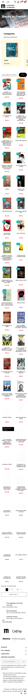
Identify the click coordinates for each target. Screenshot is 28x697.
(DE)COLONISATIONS (21, 280)
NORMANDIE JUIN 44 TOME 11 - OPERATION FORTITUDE (7, 281)
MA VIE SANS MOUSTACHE (7, 234)
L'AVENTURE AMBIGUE (21, 140)
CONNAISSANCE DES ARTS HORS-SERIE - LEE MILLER (21, 440)
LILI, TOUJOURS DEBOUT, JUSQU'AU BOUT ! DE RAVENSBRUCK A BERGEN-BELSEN (7, 442)
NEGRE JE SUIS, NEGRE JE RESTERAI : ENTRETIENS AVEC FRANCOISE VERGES (21, 395)
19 (17, 589)
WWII (6, 60)
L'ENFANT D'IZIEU (7, 417)
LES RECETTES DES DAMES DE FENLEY (21, 577)
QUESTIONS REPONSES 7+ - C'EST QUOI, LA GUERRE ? (6, 349)
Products (4, 647)
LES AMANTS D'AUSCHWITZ (7, 511)
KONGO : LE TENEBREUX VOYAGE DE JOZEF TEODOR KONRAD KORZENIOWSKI (21, 118)
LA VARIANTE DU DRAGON (21, 372)
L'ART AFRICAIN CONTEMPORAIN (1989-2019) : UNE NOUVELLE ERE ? (21, 93)
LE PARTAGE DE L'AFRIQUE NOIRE (21, 256)
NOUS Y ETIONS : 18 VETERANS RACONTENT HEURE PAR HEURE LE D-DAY (21, 349)
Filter (22, 75)
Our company (5, 650)
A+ (8, 2)
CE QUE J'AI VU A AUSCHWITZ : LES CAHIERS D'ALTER (21, 465)
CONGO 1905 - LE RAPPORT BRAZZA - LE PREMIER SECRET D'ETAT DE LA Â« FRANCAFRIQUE (7, 143)
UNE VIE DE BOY (21, 302)
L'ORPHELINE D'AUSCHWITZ (7, 555)
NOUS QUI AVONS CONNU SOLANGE (21, 533)
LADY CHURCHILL (21, 233)
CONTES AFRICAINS (7, 211)
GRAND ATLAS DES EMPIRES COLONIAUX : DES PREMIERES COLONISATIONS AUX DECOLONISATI (7, 258)
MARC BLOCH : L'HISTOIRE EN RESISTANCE (7, 488)
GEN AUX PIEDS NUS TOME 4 (21, 418)
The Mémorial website (14, 639)
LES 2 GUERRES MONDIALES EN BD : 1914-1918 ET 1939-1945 (21, 326)
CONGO (7, 189)
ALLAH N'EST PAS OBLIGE (7, 116)
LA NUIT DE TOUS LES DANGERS (7, 372)
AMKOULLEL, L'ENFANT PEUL (21, 212)
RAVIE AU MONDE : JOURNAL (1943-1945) (7, 533)
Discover (6, 63)
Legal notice (5, 653)
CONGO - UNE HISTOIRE (21, 190)
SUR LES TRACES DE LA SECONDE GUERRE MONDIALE (7, 395)
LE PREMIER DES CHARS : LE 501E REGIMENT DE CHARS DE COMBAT (21, 488)
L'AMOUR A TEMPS (7, 464)
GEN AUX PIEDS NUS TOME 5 (21, 166)
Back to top (14, 594)
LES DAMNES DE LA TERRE (7, 326)
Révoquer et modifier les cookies (13, 689)
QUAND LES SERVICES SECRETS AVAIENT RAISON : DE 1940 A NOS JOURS (7, 167)
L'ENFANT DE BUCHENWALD (7, 577)
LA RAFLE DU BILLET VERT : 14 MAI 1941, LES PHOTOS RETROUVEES (7, 304)
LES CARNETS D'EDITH (21, 554)
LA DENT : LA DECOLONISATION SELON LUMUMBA (7, 93)
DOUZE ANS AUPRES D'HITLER (21, 511)
